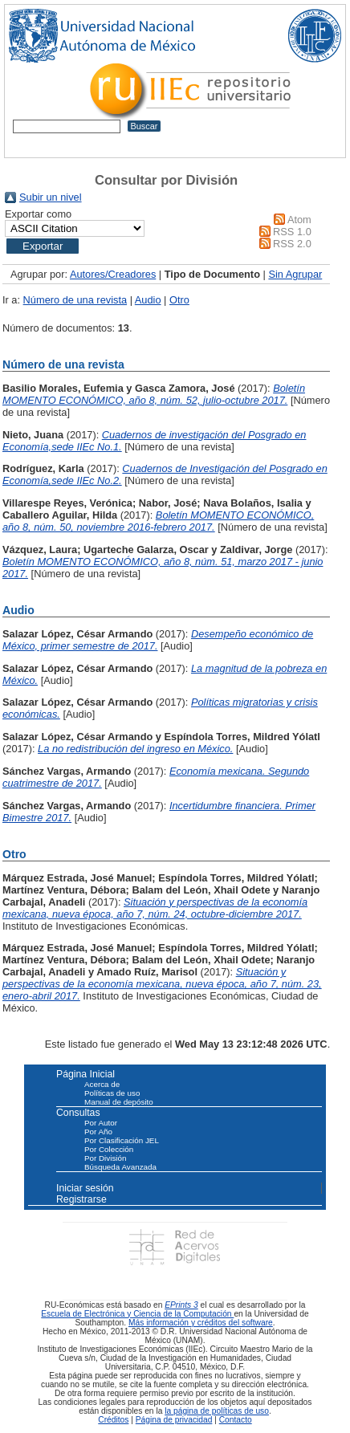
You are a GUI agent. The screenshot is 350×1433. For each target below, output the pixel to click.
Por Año (98, 1131)
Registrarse (81, 1199)
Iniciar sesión (85, 1188)
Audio (148, 300)
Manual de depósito (118, 1101)
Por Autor (100, 1122)
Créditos (113, 1419)
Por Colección (108, 1149)
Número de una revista (75, 300)
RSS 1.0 (292, 232)
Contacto (235, 1419)
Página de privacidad (174, 1419)
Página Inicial (85, 1074)
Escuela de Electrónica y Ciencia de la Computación (137, 1313)
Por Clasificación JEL (121, 1140)
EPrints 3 (181, 1305)
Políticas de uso (112, 1093)
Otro (179, 300)
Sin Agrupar (295, 274)
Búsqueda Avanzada (120, 1166)
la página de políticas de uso (217, 1411)
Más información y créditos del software (200, 1322)
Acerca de (102, 1084)
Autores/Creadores (113, 274)
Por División (105, 1158)
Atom (299, 220)
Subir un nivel (50, 197)
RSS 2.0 (292, 244)
